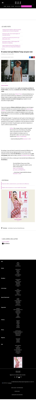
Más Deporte (18, 302)
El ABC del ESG (18, 352)
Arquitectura (18, 334)
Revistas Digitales (26, 6)
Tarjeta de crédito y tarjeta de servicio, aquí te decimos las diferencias (15, 183)
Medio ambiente (18, 345)
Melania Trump (18, 94)
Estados (17, 325)
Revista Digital (18, 219)
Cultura (18, 276)
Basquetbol (18, 301)
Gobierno (18, 320)
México (18, 321)
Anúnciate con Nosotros (17, 394)
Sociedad (18, 327)
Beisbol (18, 299)
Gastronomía (17, 279)
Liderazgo (18, 339)
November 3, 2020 (27, 139)
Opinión (18, 326)
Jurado (18, 286)
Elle (2, 261)
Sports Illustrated (5, 297)
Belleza (8, 6)
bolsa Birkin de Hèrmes (26, 155)
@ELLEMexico (7, 243)
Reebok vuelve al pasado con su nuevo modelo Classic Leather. (14, 187)
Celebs (12, 6)
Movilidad (18, 348)
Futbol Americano (18, 300)
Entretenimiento (18, 290)
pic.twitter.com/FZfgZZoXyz (19, 169)
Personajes (18, 282)
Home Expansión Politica (18, 309)
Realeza (18, 270)
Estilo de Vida (18, 284)
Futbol (18, 298)
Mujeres (18, 316)
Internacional (18, 311)
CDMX (18, 324)
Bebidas (18, 280)
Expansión (3, 307)
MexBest (3, 278)
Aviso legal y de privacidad (17, 387)
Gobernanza (18, 347)
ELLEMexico (15, 377)
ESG (18, 315)
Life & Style (3, 288)
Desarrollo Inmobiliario (18, 332)
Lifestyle (18, 304)
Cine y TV (18, 292)
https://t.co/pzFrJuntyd (21, 136)
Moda (5, 6)
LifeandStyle (18, 317)
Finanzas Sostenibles (18, 349)
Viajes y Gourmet (18, 274)
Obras (18, 314)
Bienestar (18, 283)
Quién (2, 268)
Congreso (18, 323)
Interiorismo (18, 335)
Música (18, 293)
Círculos (18, 271)
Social (18, 346)
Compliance (17, 391)
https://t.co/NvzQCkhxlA (18, 168)
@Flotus (11, 128)
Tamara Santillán (5, 241)
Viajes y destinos (18, 281)
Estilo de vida (18, 6)
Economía (18, 310)
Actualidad (18, 338)
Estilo (18, 289)
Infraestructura (18, 333)
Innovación (18, 351)
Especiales (18, 342)
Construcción (18, 330)
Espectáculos (18, 269)
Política (3, 319)
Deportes (18, 291)
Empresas (18, 308)
